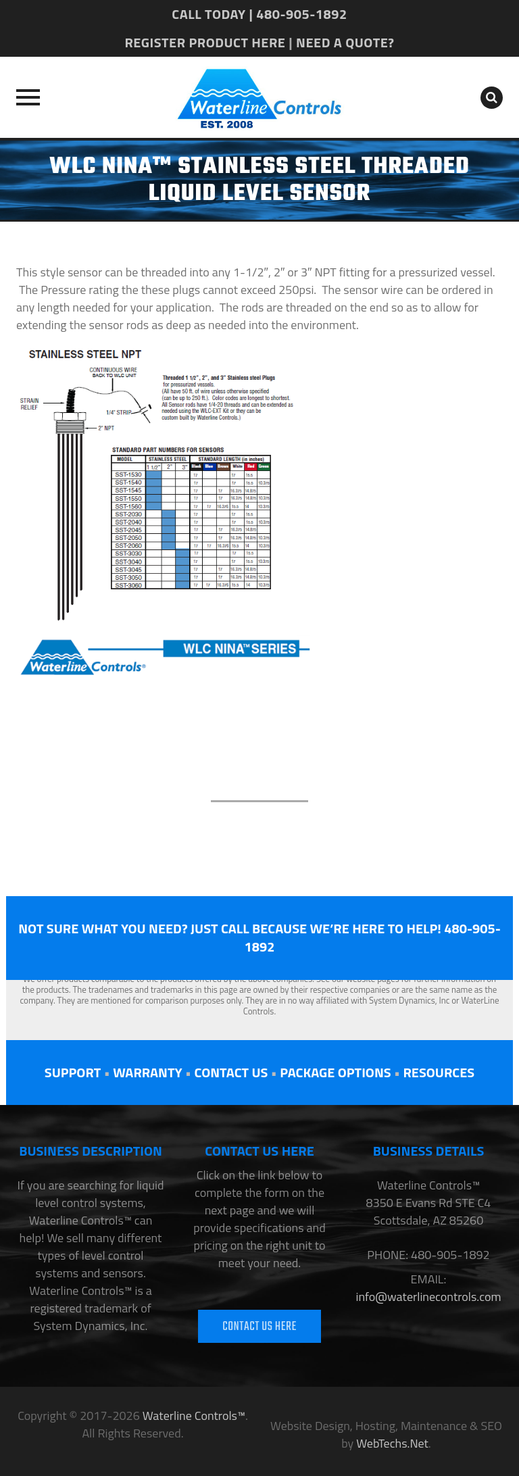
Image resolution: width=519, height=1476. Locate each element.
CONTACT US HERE (259, 1327)
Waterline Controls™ (194, 1415)
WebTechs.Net (392, 1443)
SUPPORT (73, 1072)
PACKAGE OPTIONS (335, 1072)
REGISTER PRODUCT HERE (204, 42)
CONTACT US (231, 1072)
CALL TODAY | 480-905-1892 (259, 13)
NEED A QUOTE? (345, 42)
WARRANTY (147, 1072)
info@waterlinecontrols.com (428, 1296)
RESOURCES (438, 1072)
